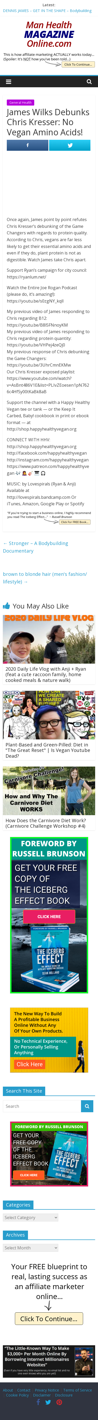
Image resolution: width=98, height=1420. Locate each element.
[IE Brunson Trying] (49, 514)
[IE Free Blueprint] (49, 1263)
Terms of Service (77, 1390)
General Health (20, 102)
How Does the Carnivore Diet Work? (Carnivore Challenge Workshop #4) (45, 823)
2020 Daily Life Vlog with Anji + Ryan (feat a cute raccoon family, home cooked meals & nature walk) (45, 674)
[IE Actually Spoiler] (49, 56)
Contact (24, 1390)
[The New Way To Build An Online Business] (49, 1010)
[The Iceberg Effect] (49, 839)
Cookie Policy (17, 1395)
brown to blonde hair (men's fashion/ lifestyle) (45, 578)
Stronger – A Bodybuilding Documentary (35, 547)
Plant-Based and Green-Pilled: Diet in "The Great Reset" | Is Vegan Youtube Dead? (47, 750)
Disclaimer (42, 1395)
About (8, 1390)
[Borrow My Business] (49, 1348)
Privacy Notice (47, 1390)
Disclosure (64, 1395)
